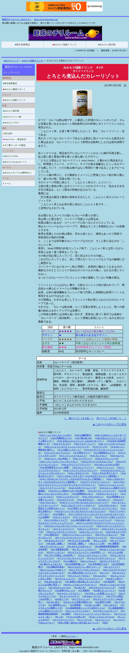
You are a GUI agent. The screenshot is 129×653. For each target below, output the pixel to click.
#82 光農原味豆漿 (59, 549)
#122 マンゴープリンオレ (105, 508)
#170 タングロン (98, 456)
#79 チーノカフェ (55, 552)
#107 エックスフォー (63, 529)
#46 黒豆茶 (109, 582)
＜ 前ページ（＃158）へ (79, 418)
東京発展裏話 (22, 44)
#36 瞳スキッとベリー (104, 590)
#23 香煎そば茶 (103, 602)
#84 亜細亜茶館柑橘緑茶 (106, 546)
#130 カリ (118, 500)
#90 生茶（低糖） (55, 543)
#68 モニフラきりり (109, 561)
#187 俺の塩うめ (83, 438)
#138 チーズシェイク (107, 494)
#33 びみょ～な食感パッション (100, 593)
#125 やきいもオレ (108, 505)
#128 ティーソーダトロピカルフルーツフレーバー (84, 502)
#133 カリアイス (65, 500)
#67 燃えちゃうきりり (50, 564)
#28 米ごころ (62, 599)
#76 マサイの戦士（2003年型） (59, 555)
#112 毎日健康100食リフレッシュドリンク (91, 520)
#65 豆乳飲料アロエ (98, 564)
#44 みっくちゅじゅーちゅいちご (79, 584)
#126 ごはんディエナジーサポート (78, 505)
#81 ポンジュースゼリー (84, 549)
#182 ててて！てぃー (84, 444)
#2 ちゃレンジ (102, 620)
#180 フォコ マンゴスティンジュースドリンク (67, 447)
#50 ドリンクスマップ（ (90, 579)
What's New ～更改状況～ (15, 139)
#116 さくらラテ (61, 517)
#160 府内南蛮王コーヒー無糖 (54, 467)
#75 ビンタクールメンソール (92, 555)
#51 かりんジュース (65, 579)
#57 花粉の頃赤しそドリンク (81, 573)
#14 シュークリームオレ (77, 611)
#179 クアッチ (100, 447)
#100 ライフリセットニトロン (77, 535)
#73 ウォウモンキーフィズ (70, 558)
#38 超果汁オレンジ (65, 590)
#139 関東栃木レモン (82, 494)
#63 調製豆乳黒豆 (55, 567)
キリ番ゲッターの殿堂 (14, 145)
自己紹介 (8, 133)
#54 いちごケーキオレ (78, 576)
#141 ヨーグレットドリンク (102, 491)
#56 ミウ (104, 573)
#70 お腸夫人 (70, 561)
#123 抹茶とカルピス (78, 508)
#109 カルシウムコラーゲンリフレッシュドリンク (68, 526)
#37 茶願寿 (84, 590)
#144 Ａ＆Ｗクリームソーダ (82, 488)
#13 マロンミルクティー (105, 611)
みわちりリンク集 (12, 117)
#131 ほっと (103, 500)
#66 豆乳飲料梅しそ (75, 564)
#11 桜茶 (66, 614)
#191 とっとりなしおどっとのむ (55, 435)
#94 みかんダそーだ (54, 540)
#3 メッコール (84, 620)
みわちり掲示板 (107, 44)
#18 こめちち (110, 605)
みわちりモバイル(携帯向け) (17, 172)
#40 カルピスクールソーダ (102, 587)
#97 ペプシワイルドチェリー (69, 538)
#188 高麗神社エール (61, 438)
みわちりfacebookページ (15, 162)
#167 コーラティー (82, 458)
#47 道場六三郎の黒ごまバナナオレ (82, 582)
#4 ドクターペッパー (63, 620)
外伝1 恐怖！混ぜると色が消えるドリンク (78, 623)
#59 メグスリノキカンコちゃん (84, 570)
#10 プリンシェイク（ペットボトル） (92, 614)
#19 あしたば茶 (92, 605)
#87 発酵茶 (114, 543)
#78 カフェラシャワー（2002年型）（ (86, 552)
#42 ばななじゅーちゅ (59, 587)
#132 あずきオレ (85, 500)
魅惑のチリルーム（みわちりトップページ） (17, 69)
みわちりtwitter (10, 156)
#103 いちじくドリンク (91, 532)
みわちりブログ (11, 122)
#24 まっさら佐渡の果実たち (77, 602)
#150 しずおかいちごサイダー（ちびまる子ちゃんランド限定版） (71, 479)
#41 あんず (80, 587)
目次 (105, 623)
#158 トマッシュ (105, 467)
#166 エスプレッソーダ (107, 458)
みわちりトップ (11, 61)
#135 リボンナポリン (92, 497)
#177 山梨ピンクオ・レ (69, 450)
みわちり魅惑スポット (14, 89)
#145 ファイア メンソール (52, 488)
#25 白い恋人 (53, 602)
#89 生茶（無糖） (76, 543)
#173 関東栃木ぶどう (104, 453)
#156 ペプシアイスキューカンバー (80, 470)
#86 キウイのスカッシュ (51, 546)
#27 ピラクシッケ (81, 599)
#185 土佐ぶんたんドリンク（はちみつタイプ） (80, 441)
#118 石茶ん (59, 514)
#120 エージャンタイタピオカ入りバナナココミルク (80, 511)
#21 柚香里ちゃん (57, 605)
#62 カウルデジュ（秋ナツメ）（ (84, 567)
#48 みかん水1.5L (53, 582)
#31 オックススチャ (69, 596)
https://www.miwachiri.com (46, 19)
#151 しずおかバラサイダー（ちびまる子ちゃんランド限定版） (88, 476)
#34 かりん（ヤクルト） (69, 593)
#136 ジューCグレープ (67, 497)
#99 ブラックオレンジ (106, 535)
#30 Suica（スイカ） (92, 596)
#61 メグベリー (111, 567)
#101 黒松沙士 (51, 535)
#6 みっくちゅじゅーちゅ (102, 617)
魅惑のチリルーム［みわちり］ (17, 19)
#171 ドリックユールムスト (73, 456)
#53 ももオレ (100, 576)
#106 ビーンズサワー (88, 529)
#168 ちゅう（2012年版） (57, 458)
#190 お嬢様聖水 (83, 435)
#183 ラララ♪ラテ (62, 444)
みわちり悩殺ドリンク (65, 44)
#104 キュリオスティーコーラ (61, 532)
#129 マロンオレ (48, 502)
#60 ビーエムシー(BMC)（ (52, 570)
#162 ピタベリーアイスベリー (76, 464)
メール (7, 183)
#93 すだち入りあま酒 (78, 540)
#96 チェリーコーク (97, 538)
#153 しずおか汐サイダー (105, 473)
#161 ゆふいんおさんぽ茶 (107, 464)
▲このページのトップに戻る (109, 424)
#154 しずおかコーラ (78, 473)
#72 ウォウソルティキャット (101, 558)
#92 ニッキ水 (100, 540)
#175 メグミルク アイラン (57, 453)
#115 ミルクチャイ (82, 517)
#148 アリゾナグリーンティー (95, 482)
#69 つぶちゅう (88, 561)
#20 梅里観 (76, 605)
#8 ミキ (59, 617)
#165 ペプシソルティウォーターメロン (58, 461)
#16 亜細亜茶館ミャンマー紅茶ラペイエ (85, 608)
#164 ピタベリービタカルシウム (97, 461)
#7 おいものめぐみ (76, 617)
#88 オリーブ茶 (97, 543)
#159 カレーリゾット (83, 467)
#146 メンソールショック (111, 485)
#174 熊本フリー (82, 453)
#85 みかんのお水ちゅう (79, 546)
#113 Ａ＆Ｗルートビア (56, 520)
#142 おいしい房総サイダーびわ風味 (66, 491)
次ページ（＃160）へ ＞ (111, 418)
